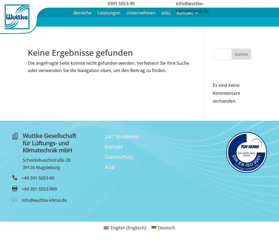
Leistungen (109, 13)
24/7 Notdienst (122, 136)
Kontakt (114, 146)
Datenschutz (119, 157)
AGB (110, 167)
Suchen (241, 54)
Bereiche (83, 13)
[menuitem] (124, 228)
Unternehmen (141, 13)
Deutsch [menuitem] (166, 228)
